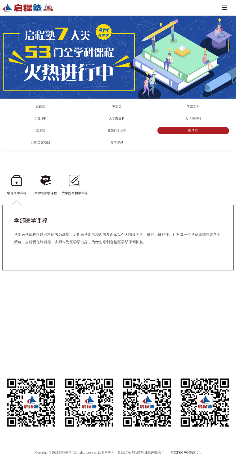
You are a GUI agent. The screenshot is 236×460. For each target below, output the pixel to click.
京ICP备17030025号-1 (186, 452)
